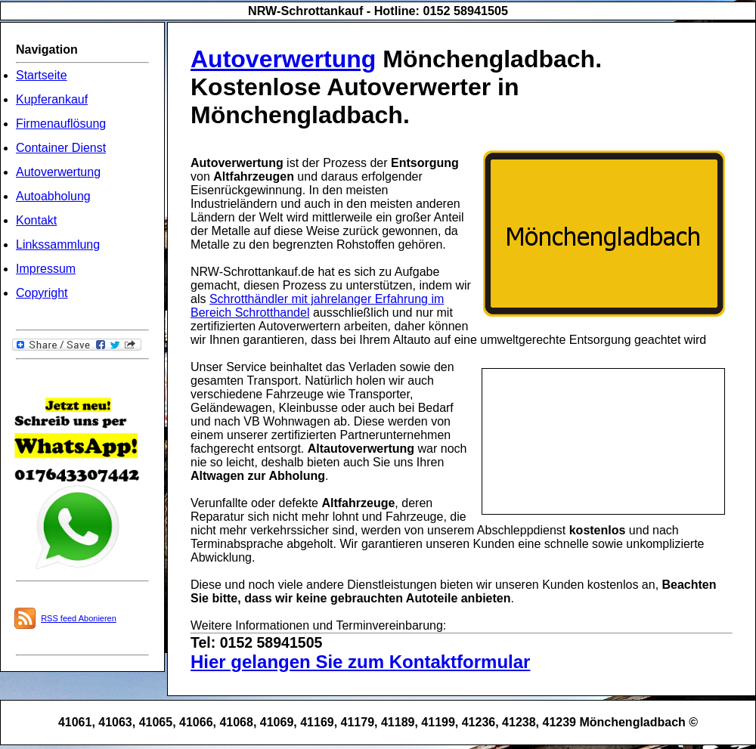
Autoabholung (53, 196)
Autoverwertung (58, 172)
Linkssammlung (58, 244)
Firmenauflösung (61, 123)
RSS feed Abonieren (78, 618)
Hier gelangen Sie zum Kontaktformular (360, 662)
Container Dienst (61, 147)
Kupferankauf (52, 99)
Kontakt (36, 220)
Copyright (41, 292)
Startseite (41, 75)
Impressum (46, 268)
